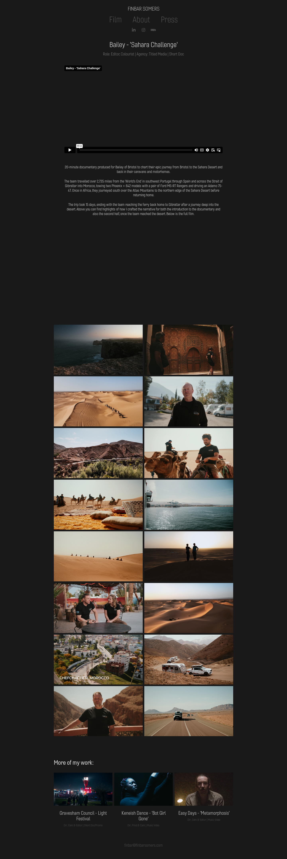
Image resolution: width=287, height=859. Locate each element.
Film (115, 19)
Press (169, 19)
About (141, 19)
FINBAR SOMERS (143, 9)
